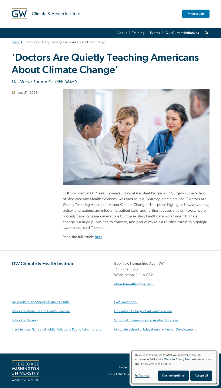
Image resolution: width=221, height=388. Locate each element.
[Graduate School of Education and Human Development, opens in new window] (155, 329)
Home (16, 42)
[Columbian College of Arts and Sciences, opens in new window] (143, 311)
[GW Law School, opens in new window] (126, 302)
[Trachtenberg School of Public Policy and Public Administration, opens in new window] (57, 329)
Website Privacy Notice (179, 359)
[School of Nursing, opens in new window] (25, 320)
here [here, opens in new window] (98, 237)
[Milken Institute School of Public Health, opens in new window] (40, 302)
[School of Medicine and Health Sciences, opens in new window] (41, 311)
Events (155, 32)
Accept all (201, 375)
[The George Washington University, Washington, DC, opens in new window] (25, 370)
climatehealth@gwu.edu (134, 284)
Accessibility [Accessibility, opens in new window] (131, 374)
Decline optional (173, 375)
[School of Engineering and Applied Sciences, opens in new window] (146, 320)
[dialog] (174, 367)
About (122, 32)
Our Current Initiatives (182, 32)
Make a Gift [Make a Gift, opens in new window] (196, 14)
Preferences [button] (142, 375)
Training (138, 32)
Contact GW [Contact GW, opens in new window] (115, 374)
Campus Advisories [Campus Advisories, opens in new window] (131, 367)
